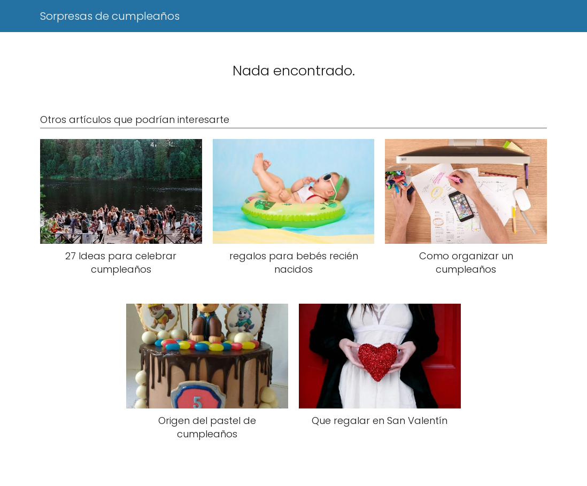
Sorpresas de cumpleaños (110, 16)
